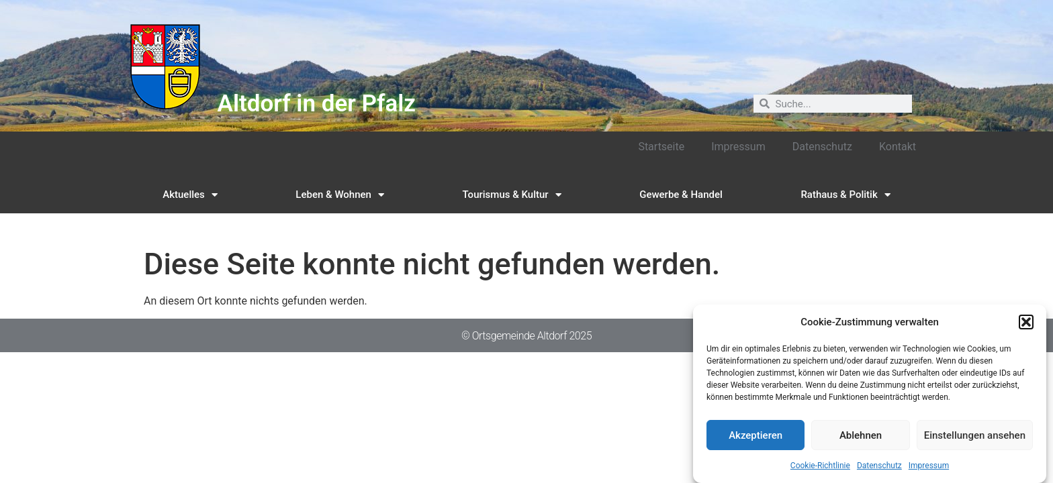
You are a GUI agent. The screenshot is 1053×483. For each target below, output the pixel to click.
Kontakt (897, 146)
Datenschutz (879, 466)
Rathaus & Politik (845, 195)
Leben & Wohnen (339, 195)
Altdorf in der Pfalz (317, 103)
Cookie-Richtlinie (820, 466)
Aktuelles (190, 195)
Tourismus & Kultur (512, 195)
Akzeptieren (755, 435)
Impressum (929, 466)
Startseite (661, 146)
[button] (1026, 322)
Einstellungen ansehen (974, 435)
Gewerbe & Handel (681, 195)
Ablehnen (860, 435)
